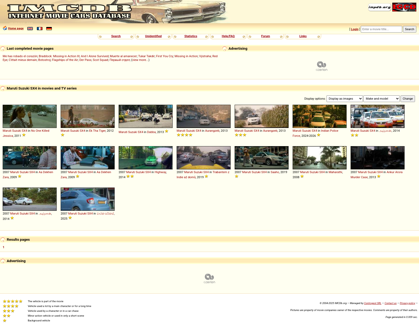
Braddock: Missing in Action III (59, 56)
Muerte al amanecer (123, 56)
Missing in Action (186, 56)
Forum (265, 36)
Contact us (391, 303)
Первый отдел (120, 60)
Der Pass (85, 60)
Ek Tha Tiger (97, 131)
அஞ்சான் (385, 131)
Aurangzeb (212, 131)
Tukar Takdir (146, 56)
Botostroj (44, 60)
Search (116, 36)
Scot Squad (100, 60)
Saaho (275, 172)
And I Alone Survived (94, 56)
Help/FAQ (228, 36)
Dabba (151, 132)
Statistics (190, 36)
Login (354, 29)
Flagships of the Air (65, 60)
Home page (16, 28)
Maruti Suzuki (12, 131)
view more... (140, 60)
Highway (160, 172)
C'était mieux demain (23, 60)
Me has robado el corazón (20, 56)
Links (303, 36)
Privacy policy (407, 303)
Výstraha (205, 56)
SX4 (24, 131)
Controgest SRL (372, 303)
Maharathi (335, 172)
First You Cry (164, 56)
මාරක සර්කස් (105, 213)
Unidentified (153, 36)
